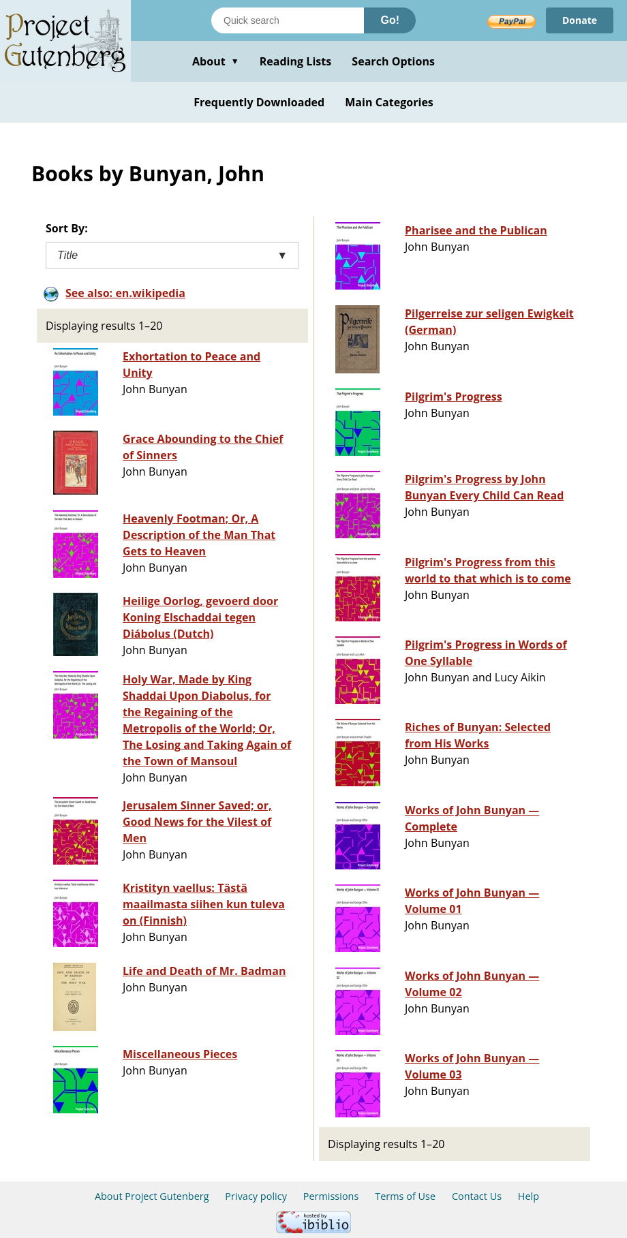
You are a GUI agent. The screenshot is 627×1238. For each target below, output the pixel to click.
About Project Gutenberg (152, 1196)
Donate (579, 20)
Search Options (393, 61)
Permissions (331, 1196)
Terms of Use (405, 1196)
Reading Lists (296, 61)
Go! (389, 20)
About (215, 61)
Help (528, 1196)
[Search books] (287, 20)
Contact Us (477, 1196)
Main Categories (389, 102)
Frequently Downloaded (259, 102)
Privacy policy (256, 1196)
